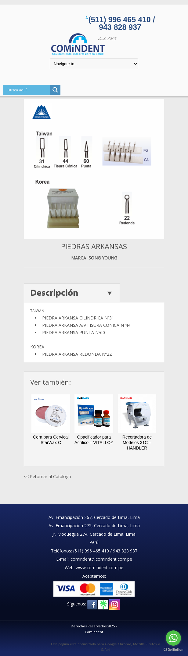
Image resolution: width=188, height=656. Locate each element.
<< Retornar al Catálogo (47, 476)
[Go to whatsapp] (173, 638)
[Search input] (28, 90)
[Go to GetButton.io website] (173, 650)
